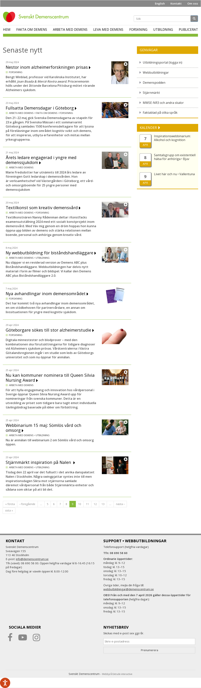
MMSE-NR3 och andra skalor (163, 103)
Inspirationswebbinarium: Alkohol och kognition (172, 138)
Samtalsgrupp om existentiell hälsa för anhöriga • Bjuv (175, 157)
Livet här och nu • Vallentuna (174, 174)
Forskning (138, 29)
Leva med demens (108, 29)
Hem (6, 29)
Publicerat (188, 29)
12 (95, 504)
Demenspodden (154, 82)
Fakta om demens (31, 29)
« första (10, 504)
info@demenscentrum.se (32, 559)
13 (102, 504)
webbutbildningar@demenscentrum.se (128, 589)
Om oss (192, 3)
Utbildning (163, 29)
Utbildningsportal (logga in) (162, 62)
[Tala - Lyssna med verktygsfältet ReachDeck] (5, 683)
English (160, 3)
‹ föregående (27, 504)
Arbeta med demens (70, 29)
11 (87, 504)
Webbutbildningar (156, 72)
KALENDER (149, 127)
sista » (9, 510)
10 (79, 504)
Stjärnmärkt (151, 93)
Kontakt (176, 3)
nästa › (120, 504)
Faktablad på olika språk (160, 112)
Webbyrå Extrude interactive (117, 674)
